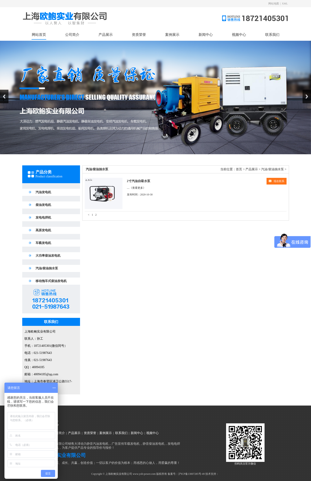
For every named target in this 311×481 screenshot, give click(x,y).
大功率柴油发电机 (48, 255)
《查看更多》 (138, 187)
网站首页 (39, 35)
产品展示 (105, 35)
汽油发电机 (43, 192)
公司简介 (72, 35)
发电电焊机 (43, 217)
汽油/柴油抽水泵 (47, 268)
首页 (239, 169)
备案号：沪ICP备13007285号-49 (186, 473)
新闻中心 (206, 35)
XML (285, 3)
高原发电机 (43, 230)
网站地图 (273, 3)
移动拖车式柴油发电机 (51, 281)
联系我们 (272, 35)
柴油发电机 (43, 205)
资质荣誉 (139, 35)
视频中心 (239, 35)
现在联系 (276, 181)
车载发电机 (43, 243)
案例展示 (172, 35)
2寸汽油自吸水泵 (138, 181)
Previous (4, 96)
